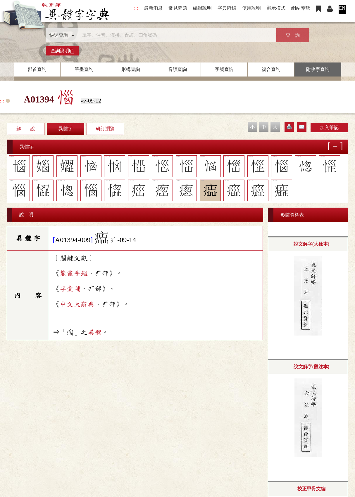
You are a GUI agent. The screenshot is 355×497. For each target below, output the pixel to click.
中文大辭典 (77, 304)
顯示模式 (276, 8)
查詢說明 (62, 50)
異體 (95, 332)
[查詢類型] (60, 35)
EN (342, 8)
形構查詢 (130, 69)
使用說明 (251, 8)
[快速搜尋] (175, 35)
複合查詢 (271, 69)
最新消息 (153, 8)
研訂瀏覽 (105, 128)
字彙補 (70, 288)
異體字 (65, 128)
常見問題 (177, 8)
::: (136, 8)
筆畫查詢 (84, 69)
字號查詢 (224, 69)
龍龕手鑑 (74, 273)
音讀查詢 (177, 69)
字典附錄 (227, 8)
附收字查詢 (318, 69)
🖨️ (289, 126)
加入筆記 (329, 127)
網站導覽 (300, 8)
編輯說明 (202, 8)
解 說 (25, 128)
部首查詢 (37, 69)
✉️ (302, 126)
